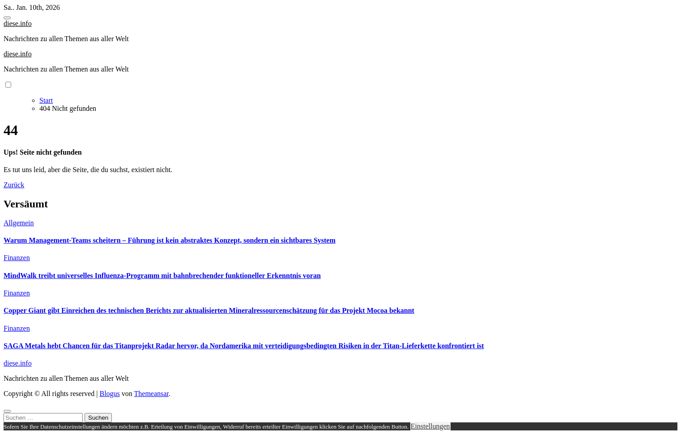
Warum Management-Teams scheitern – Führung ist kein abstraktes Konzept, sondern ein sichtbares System (170, 240)
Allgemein (19, 223)
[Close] (7, 411)
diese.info (18, 23)
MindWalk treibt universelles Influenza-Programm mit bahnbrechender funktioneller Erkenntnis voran (162, 275)
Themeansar (151, 393)
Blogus (109, 393)
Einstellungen (430, 426)
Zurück (14, 185)
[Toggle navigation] (7, 18)
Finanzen (17, 257)
